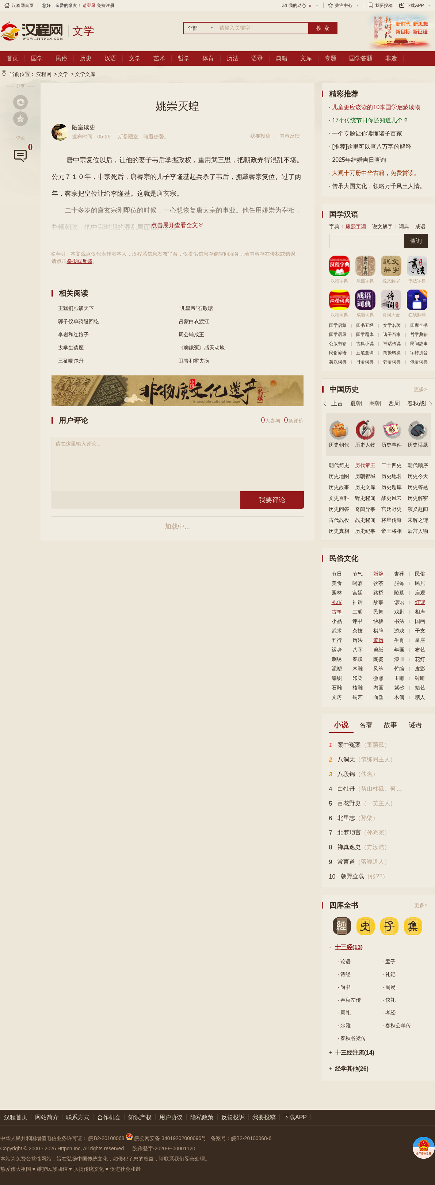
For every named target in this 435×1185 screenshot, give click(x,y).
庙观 (420, 593)
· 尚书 (344, 987)
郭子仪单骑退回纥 (78, 321)
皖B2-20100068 (106, 1138)
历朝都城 (365, 476)
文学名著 (392, 325)
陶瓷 (378, 659)
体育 (208, 58)
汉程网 (43, 74)
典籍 (281, 58)
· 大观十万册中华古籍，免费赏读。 (374, 173)
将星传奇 (391, 520)
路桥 (378, 593)
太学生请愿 (71, 348)
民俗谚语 (338, 352)
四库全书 (419, 325)
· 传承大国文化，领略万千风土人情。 (377, 186)
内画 (378, 688)
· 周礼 (344, 1013)
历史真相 (339, 531)
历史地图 (339, 476)
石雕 (337, 688)
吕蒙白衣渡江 (194, 321)
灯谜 (420, 602)
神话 (357, 602)
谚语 (399, 602)
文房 (337, 697)
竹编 (399, 669)
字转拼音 (419, 352)
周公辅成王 (191, 334)
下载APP (415, 5)
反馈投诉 (233, 1117)
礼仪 (337, 602)
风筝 (378, 669)
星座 (420, 640)
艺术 (159, 58)
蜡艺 (420, 688)
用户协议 (171, 1117)
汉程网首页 (23, 5)
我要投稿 (384, 5)
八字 (357, 650)
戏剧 (399, 612)
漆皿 (399, 659)
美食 (337, 583)
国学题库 (365, 334)
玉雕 (399, 678)
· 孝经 (389, 1013)
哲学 (184, 58)
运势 (337, 650)
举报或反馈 (79, 261)
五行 (337, 640)
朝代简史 (339, 465)
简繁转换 (392, 352)
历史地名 (391, 476)
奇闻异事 (365, 509)
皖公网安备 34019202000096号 (167, 1138)
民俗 (61, 58)
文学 (135, 58)
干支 (420, 631)
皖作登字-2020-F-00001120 (164, 1148)
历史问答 (339, 509)
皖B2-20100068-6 (251, 1138)
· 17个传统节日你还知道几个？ (369, 120)
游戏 (399, 631)
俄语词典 (419, 361)
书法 (399, 621)
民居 (420, 583)
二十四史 (391, 465)
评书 (357, 621)
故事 (378, 602)
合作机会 (109, 1117)
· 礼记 (389, 974)
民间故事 (419, 343)
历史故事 (339, 487)
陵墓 (399, 593)
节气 (357, 574)
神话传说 (392, 343)
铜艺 (357, 697)
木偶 (399, 697)
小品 (337, 621)
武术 (337, 631)
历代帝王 (365, 465)
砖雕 (420, 678)
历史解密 (418, 498)
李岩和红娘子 (73, 334)
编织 (337, 678)
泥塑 (337, 669)
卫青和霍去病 (194, 361)
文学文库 (85, 74)
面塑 (378, 697)
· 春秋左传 (349, 1000)
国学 (37, 58)
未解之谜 (418, 520)
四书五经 (365, 325)
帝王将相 (391, 531)
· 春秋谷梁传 (352, 1038)
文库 (306, 58)
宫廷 (357, 593)
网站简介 (46, 1117)
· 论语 (344, 961)
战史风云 (391, 498)
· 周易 (389, 987)
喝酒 (357, 583)
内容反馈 (289, 136)
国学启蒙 (338, 325)
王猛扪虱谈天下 (76, 308)
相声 (420, 612)
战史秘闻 (365, 520)
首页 (12, 58)
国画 (420, 621)
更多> (420, 389)
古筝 (337, 612)
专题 (330, 58)
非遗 (391, 58)
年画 (399, 650)
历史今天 (418, 476)
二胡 (357, 612)
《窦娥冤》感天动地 (202, 348)
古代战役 (339, 520)
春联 (357, 659)
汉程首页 (15, 1117)
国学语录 (338, 334)
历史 (86, 58)
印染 (357, 678)
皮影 (420, 669)
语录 (257, 58)
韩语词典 (392, 361)
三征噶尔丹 (71, 361)
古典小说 (365, 343)
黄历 (378, 640)
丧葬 (399, 574)
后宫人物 (418, 531)
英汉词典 (338, 361)
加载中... (177, 526)
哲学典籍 (419, 334)
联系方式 (77, 1117)
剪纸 (378, 650)
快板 (378, 621)
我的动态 (300, 5)
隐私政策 (202, 1117)
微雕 (378, 678)
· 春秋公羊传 (397, 1025)
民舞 (378, 612)
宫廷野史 (391, 509)
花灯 (420, 659)
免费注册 (105, 5)
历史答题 (418, 487)
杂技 (357, 631)
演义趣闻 (418, 509)
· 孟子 (389, 961)
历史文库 (365, 487)
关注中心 (343, 5)
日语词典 (365, 361)
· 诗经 (344, 974)
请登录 (89, 5)
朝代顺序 (418, 465)
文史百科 (339, 498)
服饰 (399, 583)
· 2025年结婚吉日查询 (357, 160)
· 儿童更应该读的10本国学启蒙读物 (375, 107)
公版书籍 (338, 343)
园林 (337, 593)
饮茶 (378, 583)
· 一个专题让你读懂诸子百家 (365, 133)
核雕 (357, 688)
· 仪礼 (389, 1000)
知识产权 (140, 1117)
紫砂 (399, 688)
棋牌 (378, 631)
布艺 (420, 650)
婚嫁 (378, 574)
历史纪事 (365, 531)
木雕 (357, 669)
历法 (233, 58)
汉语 (110, 58)
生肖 (399, 640)
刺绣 (337, 659)
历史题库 (391, 487)
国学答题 (361, 58)
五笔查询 (365, 352)
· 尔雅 (344, 1025)
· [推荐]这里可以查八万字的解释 (370, 147)
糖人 (420, 697)
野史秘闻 (365, 498)
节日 (337, 574)
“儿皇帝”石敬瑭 (196, 308)
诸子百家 (392, 334)
